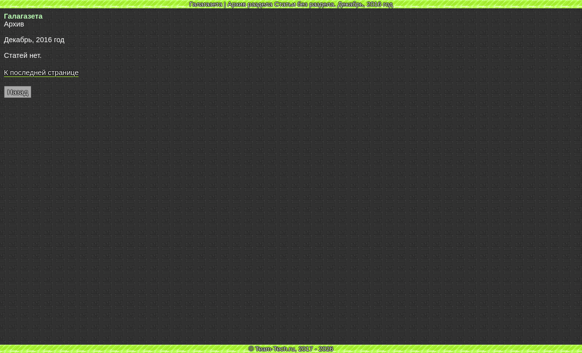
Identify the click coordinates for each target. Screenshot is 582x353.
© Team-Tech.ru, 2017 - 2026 (291, 349)
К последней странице (41, 72)
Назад (17, 92)
